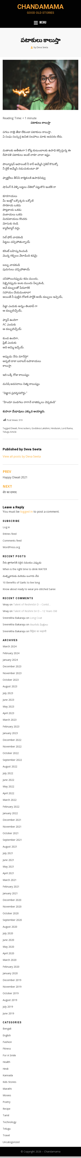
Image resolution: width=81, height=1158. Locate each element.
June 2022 (8, 780)
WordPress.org (11, 547)
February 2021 (11, 886)
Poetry (6, 1102)
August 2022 (10, 766)
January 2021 (10, 893)
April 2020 (8, 953)
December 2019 (12, 980)
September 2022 (12, 760)
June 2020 (8, 940)
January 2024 (10, 659)
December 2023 (12, 666)
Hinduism (55, 428)
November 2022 (12, 746)
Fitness (7, 1048)
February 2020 (11, 966)
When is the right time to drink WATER (25, 569)
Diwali (14, 428)
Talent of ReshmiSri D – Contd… (32, 604)
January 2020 (10, 973)
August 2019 (10, 1000)
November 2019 (12, 986)
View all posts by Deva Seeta (22, 456)
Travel (6, 1135)
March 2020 (9, 960)
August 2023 (10, 686)
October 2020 (11, 913)
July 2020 (8, 933)
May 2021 (8, 866)
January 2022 (10, 813)
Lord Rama (67, 428)
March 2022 (9, 800)
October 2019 (11, 993)
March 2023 (9, 719)
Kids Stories (9, 1082)
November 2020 (12, 906)
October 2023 (11, 679)
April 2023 (8, 713)
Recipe (6, 1108)
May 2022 (8, 786)
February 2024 (11, 653)
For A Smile (9, 1055)
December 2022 (12, 740)
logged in (26, 512)
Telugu (7, 1128)
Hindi (5, 1068)
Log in (6, 527)
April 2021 (8, 873)
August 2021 (10, 846)
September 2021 (12, 839)
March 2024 (9, 646)
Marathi (7, 1088)
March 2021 (9, 880)
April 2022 (8, 793)
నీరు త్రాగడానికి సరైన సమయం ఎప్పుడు (22, 562)
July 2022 (8, 773)
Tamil (6, 1115)
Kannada (8, 1075)
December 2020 (12, 900)
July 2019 (8, 1006)
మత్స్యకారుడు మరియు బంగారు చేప (21, 576)
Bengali (7, 1028)
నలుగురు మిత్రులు (39, 624)
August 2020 (10, 926)
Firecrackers (24, 428)
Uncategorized (11, 1142)
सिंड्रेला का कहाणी (38, 631)
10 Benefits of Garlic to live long (21, 582)
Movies (7, 1095)
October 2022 (11, 753)
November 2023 (12, 673)
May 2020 (8, 946)
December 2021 (12, 819)
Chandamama (40, 7)
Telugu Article (9, 431)
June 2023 (8, 699)
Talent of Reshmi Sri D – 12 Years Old (35, 611)
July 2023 (8, 693)
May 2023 (8, 706)
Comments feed (12, 540)
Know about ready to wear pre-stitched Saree (29, 589)
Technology (9, 1122)
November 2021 (12, 826)
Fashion (7, 1042)
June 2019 (8, 1013)
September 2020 (12, 920)
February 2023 (11, 726)
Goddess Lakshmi (41, 428)
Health (6, 1062)
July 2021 (8, 853)
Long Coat (36, 618)
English (7, 1035)
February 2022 (11, 806)
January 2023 (10, 733)
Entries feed (9, 533)
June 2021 (8, 860)
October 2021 (11, 833)
